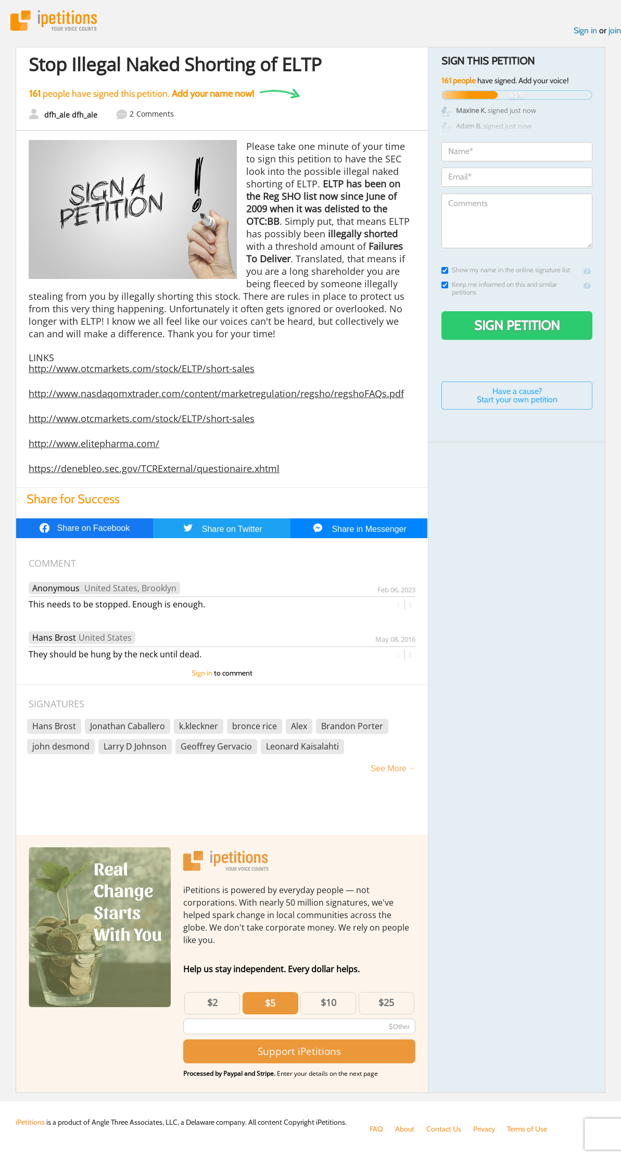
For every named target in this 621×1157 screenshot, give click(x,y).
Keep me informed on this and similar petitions (499, 288)
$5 (270, 1003)
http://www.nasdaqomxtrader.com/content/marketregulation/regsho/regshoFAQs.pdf (216, 393)
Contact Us (443, 1129)
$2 (212, 1002)
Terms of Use (527, 1129)
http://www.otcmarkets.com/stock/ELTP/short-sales (142, 368)
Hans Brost (54, 637)
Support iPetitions (299, 1051)
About (404, 1129)
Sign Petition (517, 325)
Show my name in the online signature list (505, 270)
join (615, 30)
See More (389, 768)
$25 (386, 1002)
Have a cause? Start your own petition (517, 395)
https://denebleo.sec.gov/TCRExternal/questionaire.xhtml (154, 468)
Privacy (484, 1129)
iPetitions (53, 20)
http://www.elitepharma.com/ (94, 443)
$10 (328, 1002)
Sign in (585, 30)
